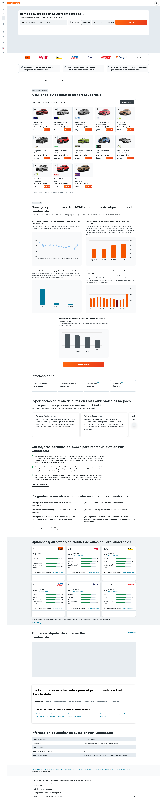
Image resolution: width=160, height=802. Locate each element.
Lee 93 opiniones (42, 555)
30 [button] (77, 61)
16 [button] (76, 51)
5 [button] (57, 46)
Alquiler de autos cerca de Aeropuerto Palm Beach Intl (113, 715)
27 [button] (62, 61)
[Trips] (3, 42)
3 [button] (47, 46)
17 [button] (47, 56)
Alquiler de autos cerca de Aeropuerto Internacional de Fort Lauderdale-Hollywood (50, 715)
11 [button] (52, 51)
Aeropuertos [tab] (39, 701)
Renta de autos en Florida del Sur (121, 769)
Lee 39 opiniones (78, 555)
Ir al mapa (132, 632)
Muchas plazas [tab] (89, 701)
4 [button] (52, 46)
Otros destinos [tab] (102, 701)
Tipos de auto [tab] (114, 701)
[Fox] (96, 585)
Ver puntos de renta (57, 572)
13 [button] (62, 51)
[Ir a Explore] (3, 24)
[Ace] (60, 585)
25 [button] (52, 61)
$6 (80, 13)
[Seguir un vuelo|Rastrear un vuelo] (3, 28)
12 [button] (57, 51)
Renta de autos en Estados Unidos (82, 769)
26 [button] (57, 61)
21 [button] (67, 56)
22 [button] (72, 56)
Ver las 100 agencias (39, 623)
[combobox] (29, 17)
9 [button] (76, 46)
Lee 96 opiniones (78, 591)
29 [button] (72, 61)
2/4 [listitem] (86, 127)
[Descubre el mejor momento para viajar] (3, 32)
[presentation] (83, 14)
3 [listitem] (81, 127)
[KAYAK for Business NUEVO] (3, 36)
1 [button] (71, 41)
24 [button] (47, 61)
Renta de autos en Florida (102, 769)
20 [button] (62, 56)
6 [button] (112, 41)
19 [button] (57, 56)
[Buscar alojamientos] (3, 14)
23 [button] (77, 56)
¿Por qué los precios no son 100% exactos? (85, 796)
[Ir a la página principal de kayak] (13, 3)
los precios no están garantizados (77, 783)
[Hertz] (131, 549)
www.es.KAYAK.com (37, 769)
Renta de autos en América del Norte (61, 769)
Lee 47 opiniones (113, 555)
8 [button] (71, 46)
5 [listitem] (76, 127)
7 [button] (66, 46)
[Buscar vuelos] (3, 9)
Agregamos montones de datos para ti (85, 792)
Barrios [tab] (48, 701)
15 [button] (72, 51)
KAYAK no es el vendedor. (85, 789)
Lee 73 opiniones (43, 591)
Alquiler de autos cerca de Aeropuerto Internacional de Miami (80, 715)
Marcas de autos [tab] (75, 701)
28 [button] (67, 61)
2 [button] (76, 41)
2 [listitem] (34, 127)
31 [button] (47, 66)
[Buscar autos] (3, 18)
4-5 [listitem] (44, 127)
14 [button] (67, 51)
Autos (46, 769)
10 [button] (47, 51)
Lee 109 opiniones (113, 591)
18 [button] (52, 56)
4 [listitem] (55, 127)
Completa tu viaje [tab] (60, 701)
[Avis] (96, 549)
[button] (3, 3)
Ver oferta (47, 129)
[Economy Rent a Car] (131, 585)
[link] (83, 364)
